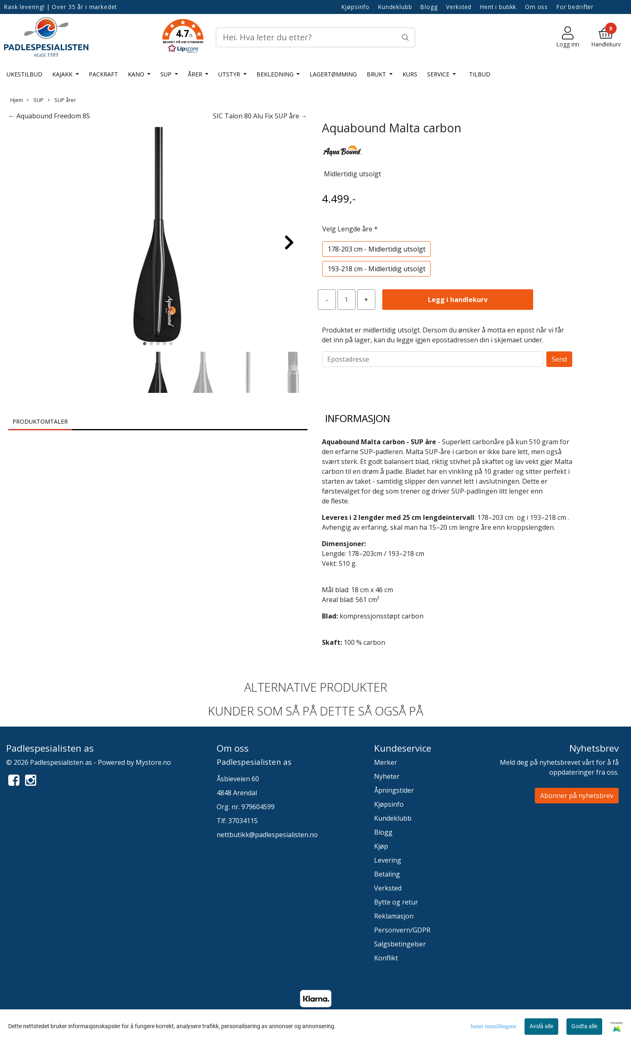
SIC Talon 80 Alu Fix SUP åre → (260, 115)
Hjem (16, 100)
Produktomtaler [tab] (40, 421)
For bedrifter (575, 7)
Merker (385, 762)
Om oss (536, 7)
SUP (166, 74)
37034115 (243, 820)
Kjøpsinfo (356, 7)
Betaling (387, 874)
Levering (387, 860)
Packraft (103, 74)
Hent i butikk (498, 7)
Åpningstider (394, 790)
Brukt (377, 74)
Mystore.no (153, 762)
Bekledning (276, 74)
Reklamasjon (394, 916)
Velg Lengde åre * (350, 228)
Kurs (409, 74)
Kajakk (63, 74)
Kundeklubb (395, 7)
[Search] (315, 37)
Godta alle (584, 1026)
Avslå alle (541, 1026)
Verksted (459, 7)
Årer (196, 74)
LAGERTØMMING (333, 74)
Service (439, 74)
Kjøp (381, 846)
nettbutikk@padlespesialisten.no (267, 834)
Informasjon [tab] (357, 418)
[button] (182, 37)
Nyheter (387, 776)
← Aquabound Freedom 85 (49, 115)
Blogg (429, 7)
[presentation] (384, 383)
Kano (137, 74)
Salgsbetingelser (400, 943)
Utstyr (230, 74)
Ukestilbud (24, 74)
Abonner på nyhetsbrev (576, 795)
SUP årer (62, 100)
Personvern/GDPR (402, 930)
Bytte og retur (396, 902)
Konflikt (386, 957)
